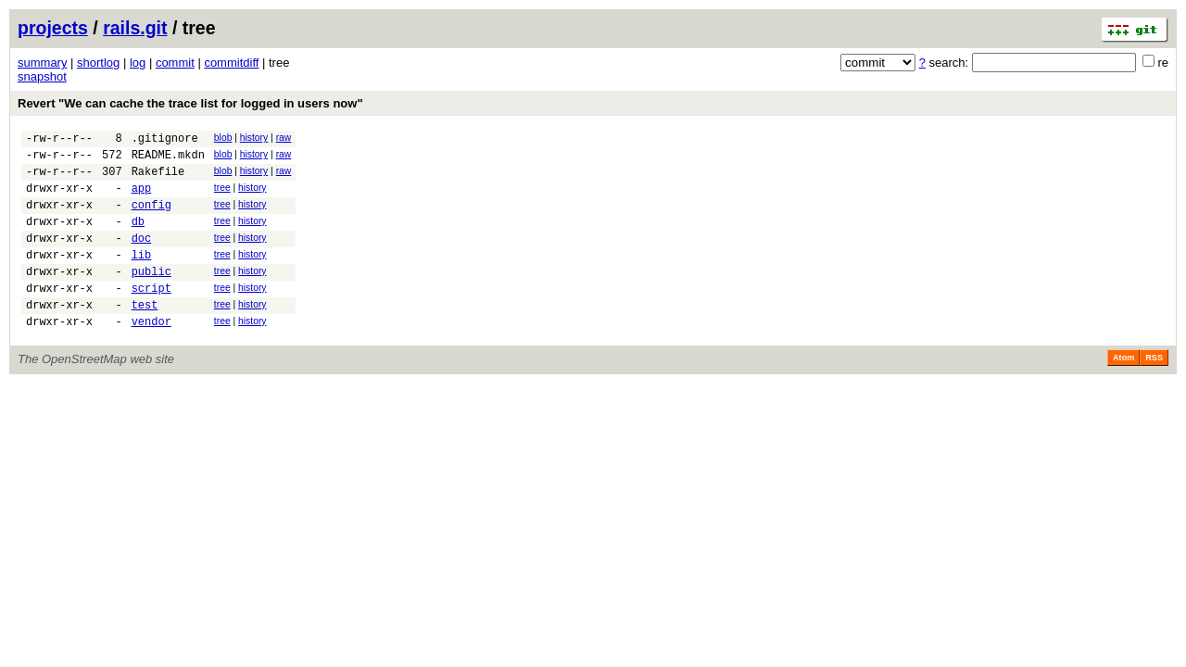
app (142, 199)
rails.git (135, 28)
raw (284, 137)
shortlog (98, 62)
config (151, 218)
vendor (151, 354)
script (151, 315)
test (145, 335)
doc (142, 257)
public (151, 296)
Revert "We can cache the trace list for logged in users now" (190, 103)
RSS (1154, 391)
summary (42, 62)
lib (142, 276)
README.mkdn (168, 160)
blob (223, 137)
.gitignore (165, 140)
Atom (1123, 391)
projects (53, 28)
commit (175, 62)
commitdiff (231, 62)
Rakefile (158, 179)
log (137, 62)
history (254, 137)
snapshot (42, 76)
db (138, 237)
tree (222, 196)
